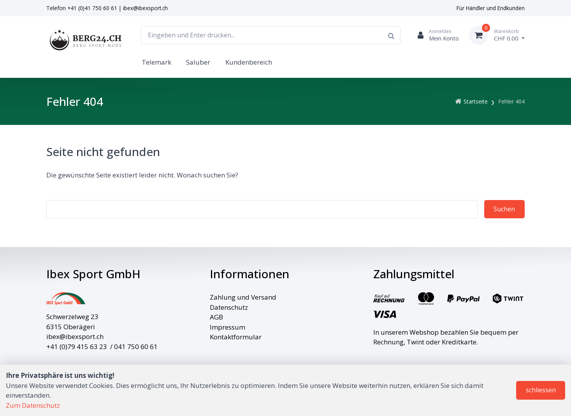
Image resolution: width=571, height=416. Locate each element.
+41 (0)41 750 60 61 (92, 8)
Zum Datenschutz (33, 405)
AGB (216, 316)
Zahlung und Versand (243, 297)
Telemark (156, 62)
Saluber (198, 62)
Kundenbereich (248, 62)
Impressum (227, 327)
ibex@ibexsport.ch (145, 8)
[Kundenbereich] (435, 35)
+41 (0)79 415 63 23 (76, 346)
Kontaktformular (236, 336)
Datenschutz (229, 307)
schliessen (541, 390)
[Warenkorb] (497, 35)
